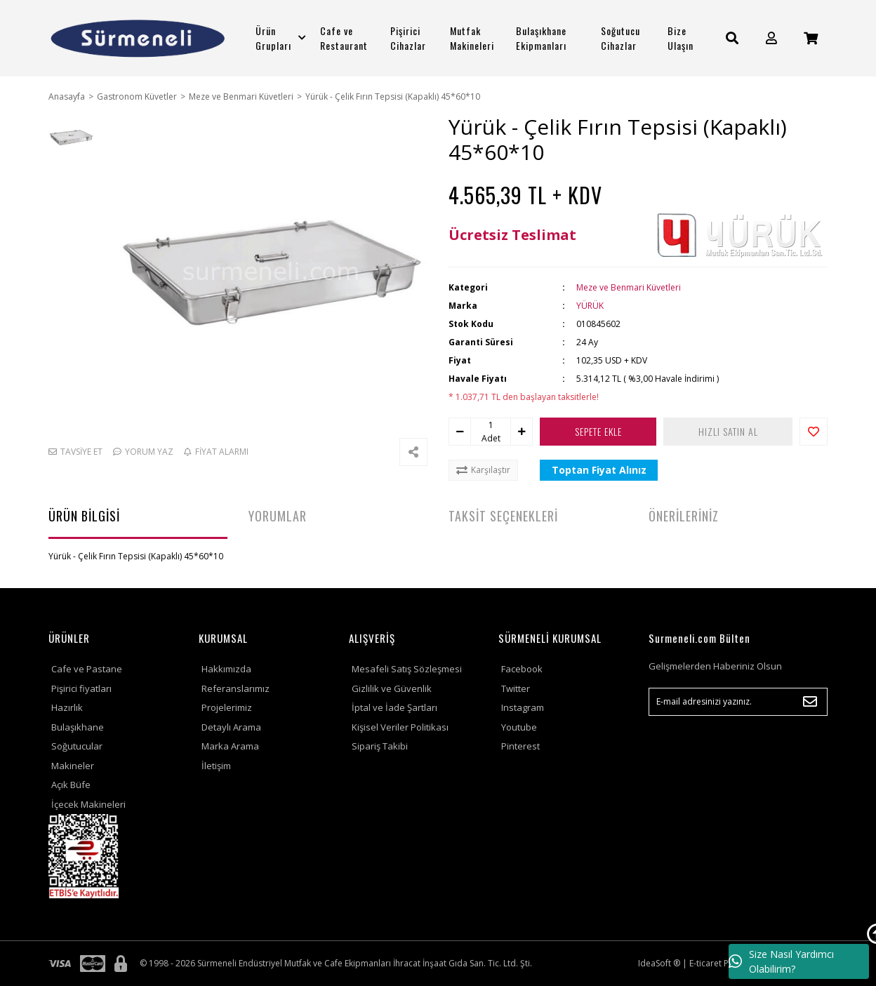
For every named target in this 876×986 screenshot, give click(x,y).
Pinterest (520, 746)
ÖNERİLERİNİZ (684, 516)
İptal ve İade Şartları (394, 707)
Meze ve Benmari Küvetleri (628, 287)
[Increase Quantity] (521, 431)
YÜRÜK (590, 306)
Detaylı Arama (231, 727)
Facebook (522, 668)
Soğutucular (76, 746)
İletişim (216, 765)
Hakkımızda (226, 668)
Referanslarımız (235, 688)
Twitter (515, 688)
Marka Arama (230, 746)
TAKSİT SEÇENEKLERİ (503, 516)
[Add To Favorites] (813, 432)
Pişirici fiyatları (81, 688)
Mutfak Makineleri (472, 38)
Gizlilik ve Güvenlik (392, 688)
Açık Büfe (71, 784)
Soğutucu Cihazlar (620, 38)
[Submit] (810, 702)
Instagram (522, 707)
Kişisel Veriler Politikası (400, 727)
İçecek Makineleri (88, 804)
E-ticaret (705, 963)
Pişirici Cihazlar (408, 38)
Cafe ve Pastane (86, 668)
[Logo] (137, 38)
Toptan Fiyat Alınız (599, 470)
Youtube (519, 727)
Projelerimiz (226, 707)
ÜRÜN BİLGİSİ (84, 516)
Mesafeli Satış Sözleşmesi (407, 668)
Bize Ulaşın (681, 38)
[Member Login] (771, 38)
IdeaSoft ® (659, 963)
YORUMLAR (277, 516)
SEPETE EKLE (598, 431)
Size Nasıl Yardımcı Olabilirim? (781, 961)
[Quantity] (490, 425)
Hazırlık (67, 707)
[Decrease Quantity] (459, 431)
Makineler (72, 765)
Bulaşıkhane (77, 727)
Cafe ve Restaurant (344, 38)
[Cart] (811, 38)
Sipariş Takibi (380, 746)
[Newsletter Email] (738, 702)
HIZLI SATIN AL (728, 431)
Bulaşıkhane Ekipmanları (541, 38)
